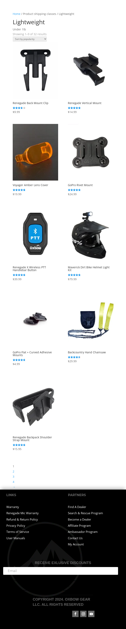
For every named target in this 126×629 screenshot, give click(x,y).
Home (16, 14)
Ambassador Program (83, 532)
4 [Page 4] (13, 482)
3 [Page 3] (13, 476)
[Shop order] (30, 39)
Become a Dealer (79, 519)
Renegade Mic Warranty (22, 513)
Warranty (12, 507)
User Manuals (15, 538)
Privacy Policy (15, 526)
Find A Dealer (77, 507)
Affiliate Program (79, 526)
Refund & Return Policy (22, 519)
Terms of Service (17, 532)
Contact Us (75, 538)
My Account (76, 544)
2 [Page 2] (13, 471)
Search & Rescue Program (85, 513)
